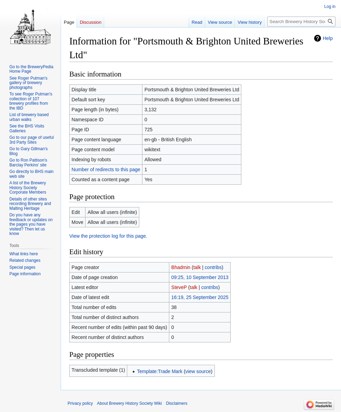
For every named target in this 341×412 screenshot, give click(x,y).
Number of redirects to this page (106, 169)
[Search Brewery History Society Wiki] (301, 22)
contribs (213, 267)
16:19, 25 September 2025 (200, 297)
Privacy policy (80, 403)
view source (198, 371)
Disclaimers (176, 403)
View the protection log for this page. (108, 236)
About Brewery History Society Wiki (129, 403)
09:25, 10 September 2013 (200, 277)
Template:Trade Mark (159, 371)
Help (328, 38)
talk (197, 267)
